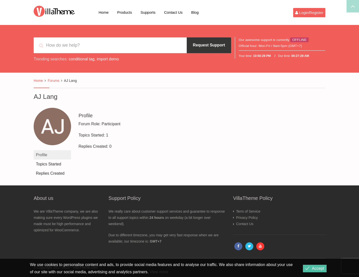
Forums (53, 81)
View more (159, 272)
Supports (148, 12)
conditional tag (81, 59)
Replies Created (50, 173)
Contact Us (173, 12)
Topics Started (48, 164)
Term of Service (248, 211)
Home (104, 12)
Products (124, 12)
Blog (195, 12)
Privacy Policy (247, 218)
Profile (41, 155)
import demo (108, 59)
